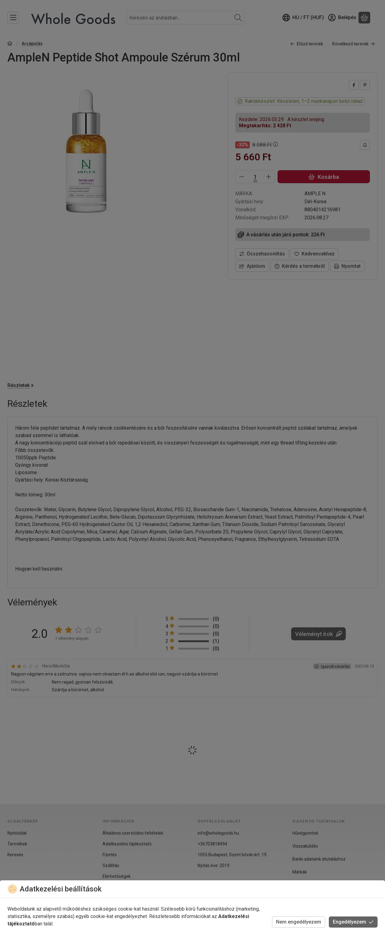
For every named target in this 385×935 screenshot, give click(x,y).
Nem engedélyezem (298, 922)
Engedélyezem (353, 922)
